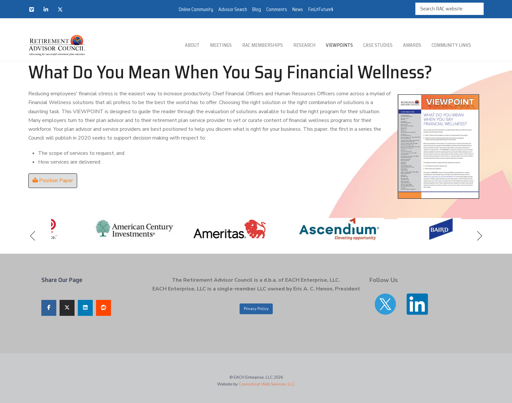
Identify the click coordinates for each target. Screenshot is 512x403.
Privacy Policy (256, 308)
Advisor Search (232, 9)
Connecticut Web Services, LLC (267, 384)
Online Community (196, 9)
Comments (276, 9)
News (297, 9)
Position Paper (53, 180)
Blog (256, 9)
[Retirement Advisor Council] (56, 45)
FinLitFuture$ (320, 9)
